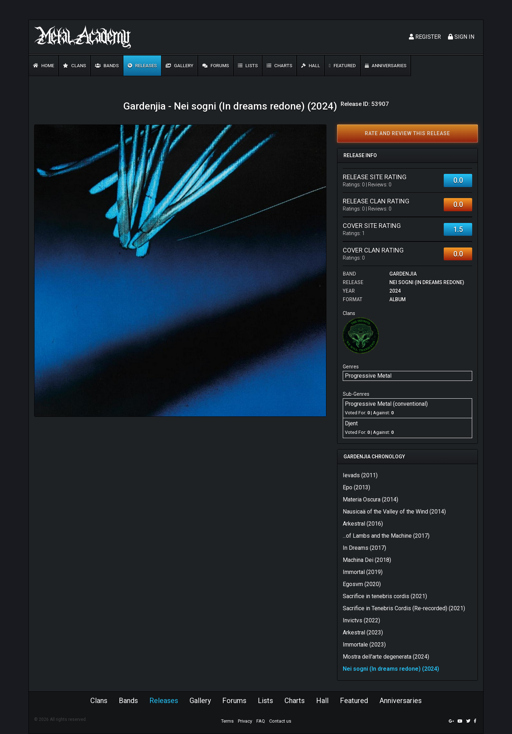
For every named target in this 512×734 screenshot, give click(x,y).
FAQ (260, 721)
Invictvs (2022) (361, 620)
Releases (142, 65)
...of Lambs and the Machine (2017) (386, 535)
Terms (227, 721)
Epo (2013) (356, 487)
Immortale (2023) (364, 644)
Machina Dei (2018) (367, 560)
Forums (215, 65)
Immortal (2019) (363, 572)
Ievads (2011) (360, 475)
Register (425, 36)
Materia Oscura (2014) (370, 499)
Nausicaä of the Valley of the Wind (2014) (394, 511)
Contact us (280, 721)
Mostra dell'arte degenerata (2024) (386, 656)
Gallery (179, 65)
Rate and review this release (407, 133)
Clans (74, 65)
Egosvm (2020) (362, 584)
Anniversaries (385, 65)
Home (43, 65)
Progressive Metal (368, 375)
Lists (248, 65)
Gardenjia (403, 274)
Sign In (461, 36)
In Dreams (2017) (364, 547)
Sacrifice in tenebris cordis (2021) (385, 596)
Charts (279, 65)
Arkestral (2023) (363, 632)
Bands (107, 65)
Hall (310, 65)
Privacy (245, 721)
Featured (342, 65)
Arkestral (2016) (363, 523)
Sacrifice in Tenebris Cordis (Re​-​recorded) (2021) (404, 608)
